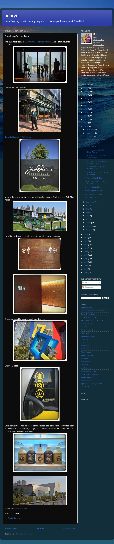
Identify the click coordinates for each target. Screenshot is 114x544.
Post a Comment (14, 518)
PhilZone (84, 342)
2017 (86, 119)
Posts (85, 283)
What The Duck (87, 330)
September (90, 202)
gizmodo (84, 358)
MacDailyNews (87, 355)
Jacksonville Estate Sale (95, 139)
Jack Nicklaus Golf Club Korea (18, 137)
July (87, 209)
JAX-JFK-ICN (90, 198)
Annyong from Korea (93, 194)
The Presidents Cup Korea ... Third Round (96, 156)
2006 (86, 262)
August (89, 205)
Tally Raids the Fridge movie (92, 320)
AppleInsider (86, 352)
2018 (86, 116)
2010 (86, 248)
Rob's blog (85, 333)
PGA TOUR (85, 387)
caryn (98, 34)
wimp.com (85, 349)
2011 (86, 245)
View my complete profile (91, 78)
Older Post (69, 528)
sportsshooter (86, 368)
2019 (86, 112)
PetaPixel (84, 365)
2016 (86, 123)
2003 (86, 272)
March (88, 223)
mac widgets (86, 362)
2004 (86, 269)
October (89, 136)
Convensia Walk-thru (93, 178)
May (88, 216)
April (88, 219)
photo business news (89, 374)
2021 (86, 105)
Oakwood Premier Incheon (40, 42)
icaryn (12, 15)
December (90, 129)
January (89, 230)
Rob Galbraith (86, 381)
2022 (86, 102)
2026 (86, 88)
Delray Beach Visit (92, 143)
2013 (86, 238)
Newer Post (11, 528)
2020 (86, 109)
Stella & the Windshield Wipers (93, 311)
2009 (86, 252)
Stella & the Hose (88, 314)
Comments (87, 287)
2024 (86, 95)
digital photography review (91, 384)
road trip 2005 (86, 324)
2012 (86, 241)
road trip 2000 (86, 327)
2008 (86, 255)
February (89, 226)
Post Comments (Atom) (25, 534)
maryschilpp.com (87, 336)
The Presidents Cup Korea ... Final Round (96, 151)
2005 (86, 265)
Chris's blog (85, 339)
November (90, 133)
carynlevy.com (86, 308)
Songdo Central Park (93, 187)
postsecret (85, 346)
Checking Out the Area (94, 191)
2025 (86, 92)
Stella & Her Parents (89, 317)
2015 (86, 126)
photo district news (88, 371)
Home (40, 528)
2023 (86, 99)
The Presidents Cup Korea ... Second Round (96, 162)
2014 (86, 234)
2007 (86, 259)
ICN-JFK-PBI (90, 146)
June (88, 212)
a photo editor (86, 377)
